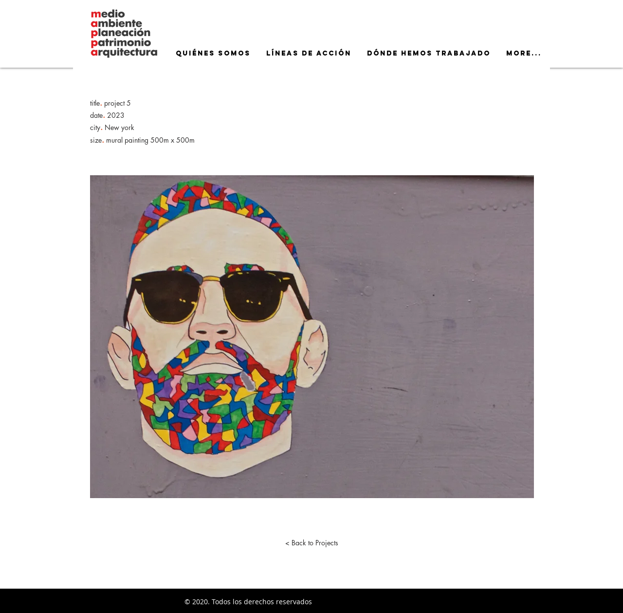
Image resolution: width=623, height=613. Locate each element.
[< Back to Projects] (311, 543)
